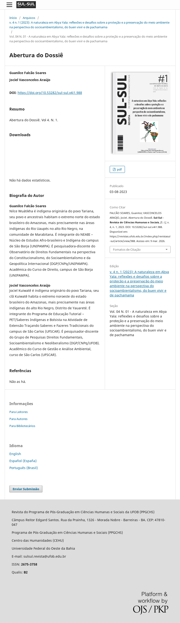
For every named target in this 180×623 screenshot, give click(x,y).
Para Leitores (18, 412)
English (15, 454)
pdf (119, 169)
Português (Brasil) (23, 468)
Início (13, 18)
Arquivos (29, 18)
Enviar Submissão (26, 489)
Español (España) (23, 461)
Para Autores (18, 419)
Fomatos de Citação (127, 249)
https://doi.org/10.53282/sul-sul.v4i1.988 (50, 92)
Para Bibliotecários (22, 426)
